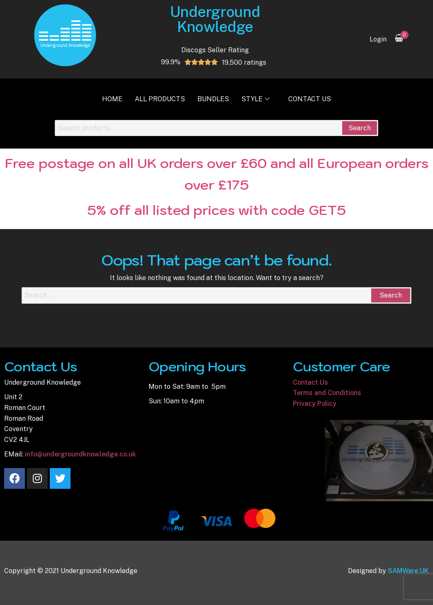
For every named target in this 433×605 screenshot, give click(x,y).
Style (256, 99)
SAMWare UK (408, 571)
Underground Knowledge (215, 19)
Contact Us (309, 99)
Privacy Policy (314, 403)
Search (359, 128)
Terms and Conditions (327, 393)
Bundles (213, 99)
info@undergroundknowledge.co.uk (80, 454)
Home (112, 99)
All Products (160, 99)
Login (378, 39)
